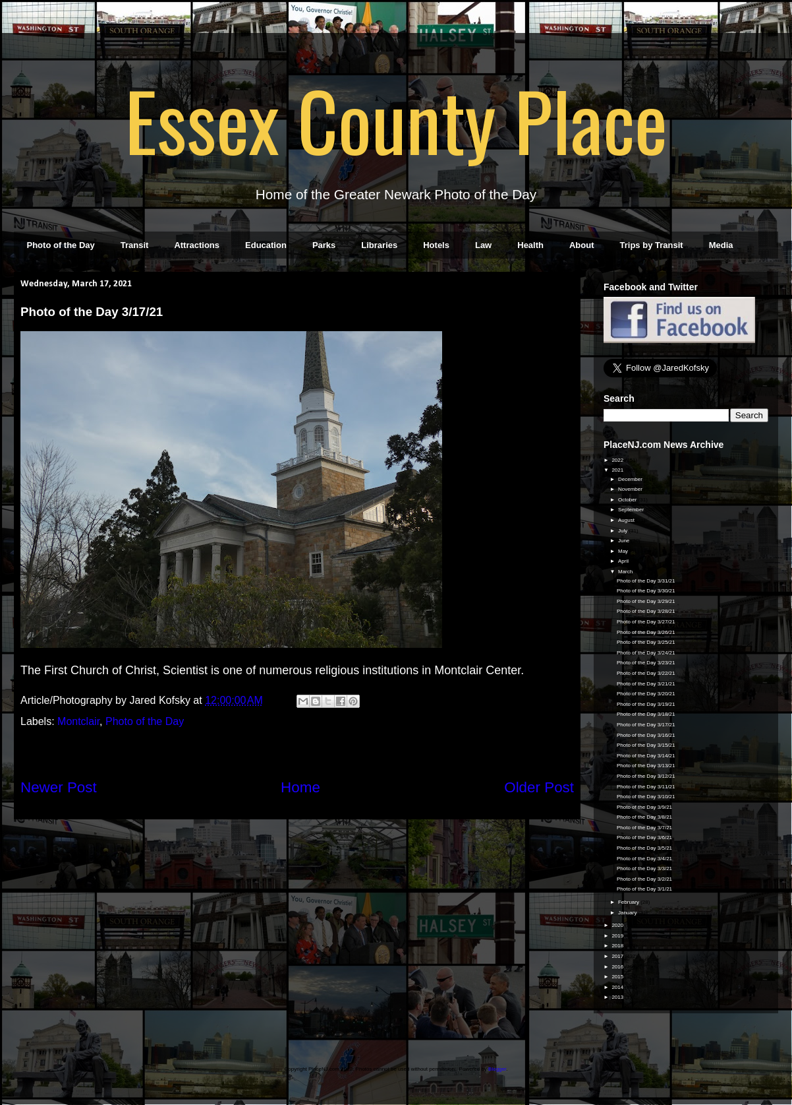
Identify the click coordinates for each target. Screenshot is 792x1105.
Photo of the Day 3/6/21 (644, 837)
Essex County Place (396, 119)
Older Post (539, 787)
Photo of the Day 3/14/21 (646, 756)
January (628, 913)
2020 (618, 925)
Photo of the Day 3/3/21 (644, 868)
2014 (618, 987)
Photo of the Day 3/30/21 (646, 591)
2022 (618, 460)
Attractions (196, 245)
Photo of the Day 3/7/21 (644, 828)
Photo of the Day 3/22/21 (646, 673)
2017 (618, 956)
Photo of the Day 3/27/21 (646, 622)
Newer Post (58, 787)
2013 (618, 997)
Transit (135, 245)
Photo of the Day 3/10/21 (646, 797)
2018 (618, 946)
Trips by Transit (651, 245)
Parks (323, 245)
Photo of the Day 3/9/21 (644, 807)
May (623, 551)
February (629, 902)
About (581, 245)
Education (266, 245)
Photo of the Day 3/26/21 (646, 632)
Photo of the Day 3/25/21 (646, 642)
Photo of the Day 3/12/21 (646, 776)
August (627, 520)
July (623, 531)
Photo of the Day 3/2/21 (644, 879)
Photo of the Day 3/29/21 (646, 601)
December (631, 479)
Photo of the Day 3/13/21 (646, 766)
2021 (618, 470)
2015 (618, 977)
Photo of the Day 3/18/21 (646, 714)
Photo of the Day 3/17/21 (646, 725)
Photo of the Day (61, 245)
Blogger (497, 1069)
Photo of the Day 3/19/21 (646, 704)
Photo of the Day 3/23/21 (646, 663)
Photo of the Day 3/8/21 (644, 817)
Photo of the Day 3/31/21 (646, 581)
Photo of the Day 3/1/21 (644, 889)
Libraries (379, 245)
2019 (618, 936)
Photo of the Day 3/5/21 (644, 848)
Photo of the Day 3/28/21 (646, 611)
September (631, 510)
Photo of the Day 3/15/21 (646, 745)
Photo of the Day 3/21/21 (646, 684)
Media (721, 245)
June (624, 541)
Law (483, 245)
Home (300, 787)
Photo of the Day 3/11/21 (646, 787)
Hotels (436, 245)
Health (530, 245)
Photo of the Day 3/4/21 (644, 859)
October (628, 500)
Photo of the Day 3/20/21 (646, 694)
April (624, 561)
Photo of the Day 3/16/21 (646, 735)
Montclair (78, 721)
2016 (618, 967)
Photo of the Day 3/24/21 (646, 653)
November (631, 489)
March (626, 572)
